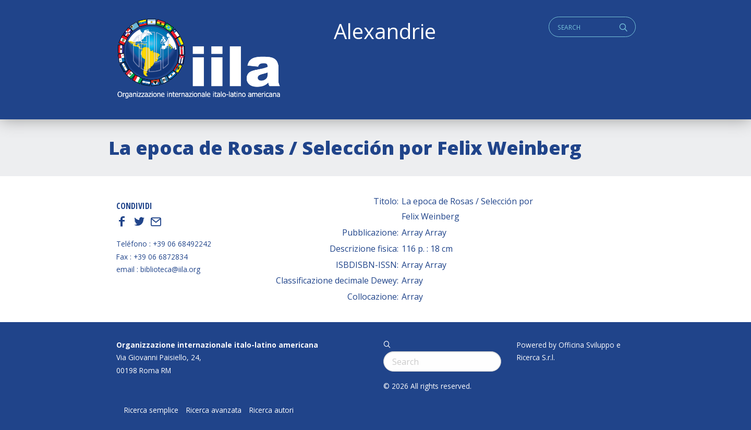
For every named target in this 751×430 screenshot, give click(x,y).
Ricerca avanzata (213, 410)
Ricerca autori (271, 410)
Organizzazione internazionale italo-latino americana (217, 345)
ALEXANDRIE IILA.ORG (198, 60)
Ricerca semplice (151, 410)
